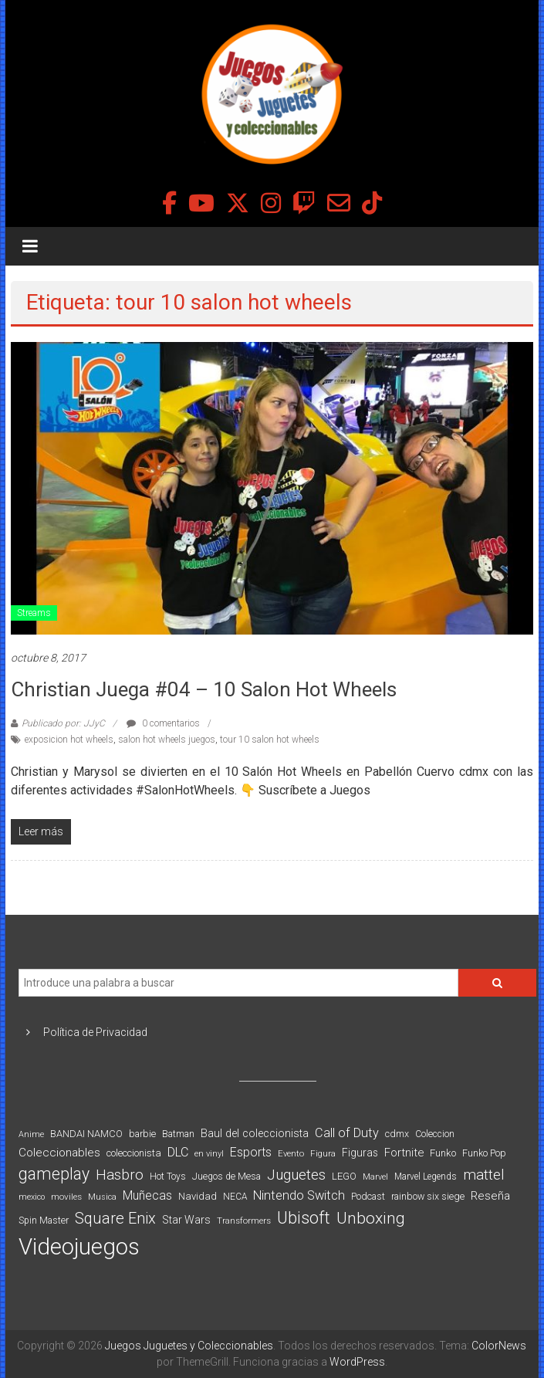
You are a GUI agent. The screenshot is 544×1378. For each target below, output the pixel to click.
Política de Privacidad (95, 1032)
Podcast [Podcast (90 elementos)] (368, 1196)
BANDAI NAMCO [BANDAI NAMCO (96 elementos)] (86, 1133)
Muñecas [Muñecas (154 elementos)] (147, 1195)
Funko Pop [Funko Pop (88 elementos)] (484, 1153)
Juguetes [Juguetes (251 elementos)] (296, 1174)
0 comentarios (163, 723)
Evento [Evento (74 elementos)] (291, 1153)
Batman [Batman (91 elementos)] (178, 1133)
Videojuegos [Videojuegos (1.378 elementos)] (79, 1247)
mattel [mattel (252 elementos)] (484, 1174)
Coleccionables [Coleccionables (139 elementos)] (59, 1153)
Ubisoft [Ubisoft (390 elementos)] (303, 1217)
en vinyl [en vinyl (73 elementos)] (209, 1154)
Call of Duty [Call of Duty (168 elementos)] (347, 1133)
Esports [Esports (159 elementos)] (251, 1152)
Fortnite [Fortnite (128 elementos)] (404, 1153)
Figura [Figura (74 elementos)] (323, 1153)
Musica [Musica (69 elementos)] (102, 1197)
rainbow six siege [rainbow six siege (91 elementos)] (428, 1196)
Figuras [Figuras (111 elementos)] (360, 1152)
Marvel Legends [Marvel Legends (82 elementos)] (425, 1176)
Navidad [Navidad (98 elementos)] (197, 1196)
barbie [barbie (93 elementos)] (142, 1133)
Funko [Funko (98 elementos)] (443, 1153)
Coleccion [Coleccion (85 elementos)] (434, 1134)
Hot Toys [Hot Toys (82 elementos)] (168, 1176)
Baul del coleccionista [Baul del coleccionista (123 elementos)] (255, 1133)
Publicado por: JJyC (63, 723)
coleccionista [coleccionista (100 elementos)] (133, 1153)
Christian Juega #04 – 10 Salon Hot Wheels (204, 689)
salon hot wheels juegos (166, 739)
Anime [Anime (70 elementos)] (31, 1134)
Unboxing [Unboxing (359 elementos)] (370, 1217)
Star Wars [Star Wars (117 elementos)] (186, 1220)
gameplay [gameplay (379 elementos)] (54, 1173)
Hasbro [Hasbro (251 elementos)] (120, 1174)
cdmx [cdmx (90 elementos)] (397, 1133)
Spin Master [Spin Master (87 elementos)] (44, 1220)
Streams (34, 613)
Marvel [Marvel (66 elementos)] (375, 1177)
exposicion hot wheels (69, 739)
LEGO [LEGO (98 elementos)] (344, 1176)
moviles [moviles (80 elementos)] (66, 1196)
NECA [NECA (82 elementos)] (235, 1196)
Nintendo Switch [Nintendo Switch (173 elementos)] (299, 1195)
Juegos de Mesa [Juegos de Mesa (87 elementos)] (226, 1176)
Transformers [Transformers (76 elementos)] (244, 1220)
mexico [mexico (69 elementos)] (32, 1197)
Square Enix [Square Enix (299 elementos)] (115, 1218)
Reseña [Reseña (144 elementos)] (490, 1196)
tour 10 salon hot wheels (269, 739)
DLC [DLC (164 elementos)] (177, 1152)
